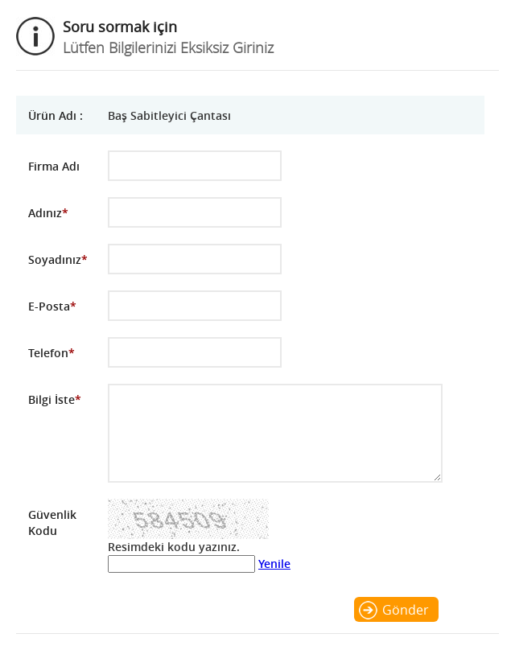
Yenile (274, 563)
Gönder (405, 610)
